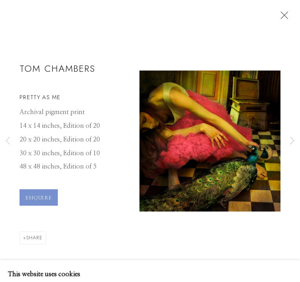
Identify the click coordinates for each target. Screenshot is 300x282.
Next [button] (292, 141)
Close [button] (282, 18)
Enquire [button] (38, 201)
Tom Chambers (58, 71)
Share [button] (34, 240)
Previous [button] (8, 141)
